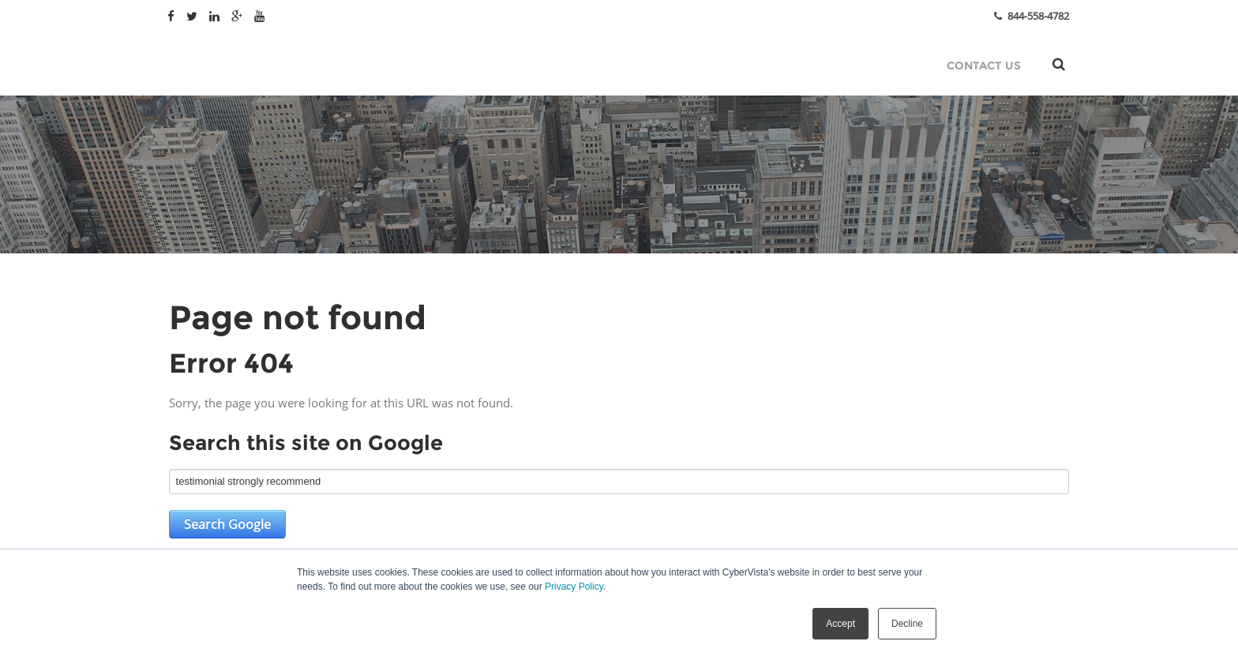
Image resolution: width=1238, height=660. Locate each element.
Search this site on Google (306, 443)
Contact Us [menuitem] (984, 65)
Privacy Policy (574, 586)
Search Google (227, 524)
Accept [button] (840, 623)
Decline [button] (907, 623)
